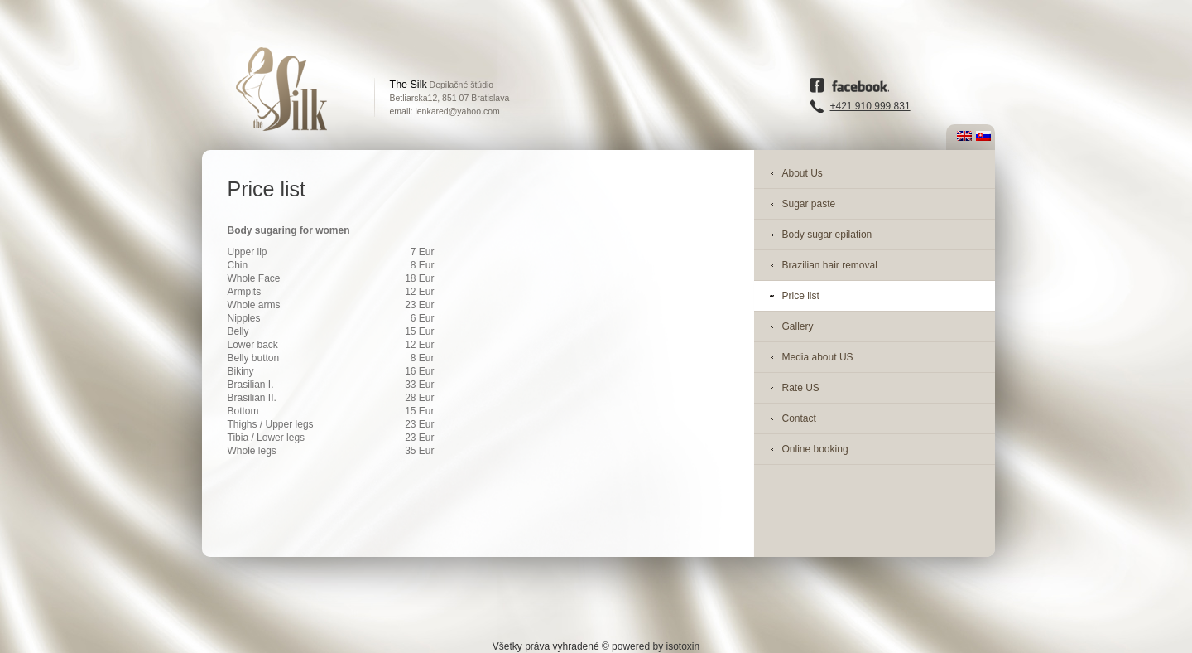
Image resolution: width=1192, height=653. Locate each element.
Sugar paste (809, 204)
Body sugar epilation (827, 234)
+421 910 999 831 (870, 106)
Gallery (798, 326)
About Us (802, 173)
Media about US (817, 357)
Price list (801, 296)
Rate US (801, 388)
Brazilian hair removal (829, 265)
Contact (799, 418)
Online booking (815, 449)
